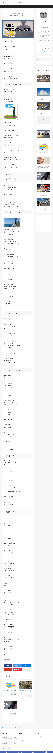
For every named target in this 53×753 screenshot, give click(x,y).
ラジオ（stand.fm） (23, 740)
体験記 (39, 229)
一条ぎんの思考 (13, 694)
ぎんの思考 (7, 659)
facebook (7, 665)
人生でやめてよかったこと (43, 139)
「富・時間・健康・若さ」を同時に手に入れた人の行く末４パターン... (25, 692)
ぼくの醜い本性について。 (43, 181)
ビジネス (39, 224)
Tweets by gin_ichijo (38, 736)
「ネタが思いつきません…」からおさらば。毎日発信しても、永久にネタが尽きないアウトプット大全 (43, 168)
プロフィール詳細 (47, 51)
